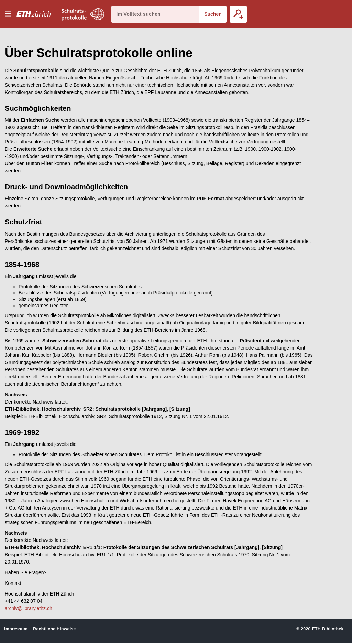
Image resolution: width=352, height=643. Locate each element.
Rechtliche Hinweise (54, 628)
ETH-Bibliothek (327, 628)
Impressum (16, 628)
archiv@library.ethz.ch (28, 608)
